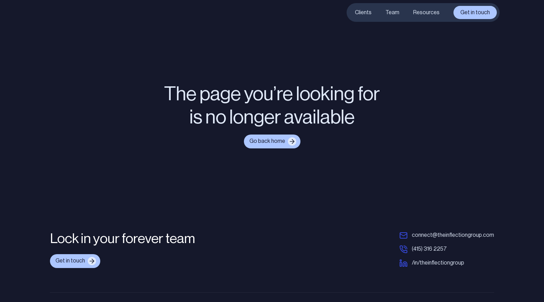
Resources (426, 12)
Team (392, 12)
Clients (363, 12)
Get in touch (475, 12)
